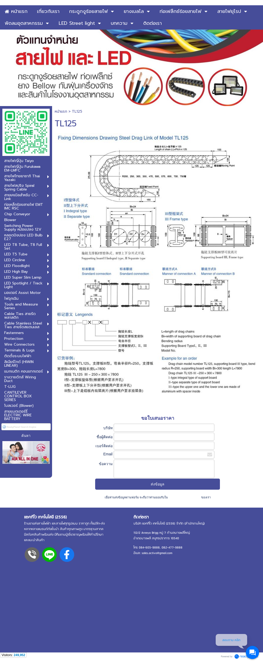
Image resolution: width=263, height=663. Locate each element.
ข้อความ (106, 464)
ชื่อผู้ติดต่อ (104, 437)
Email (108, 454)
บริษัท (108, 428)
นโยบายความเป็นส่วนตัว (184, 497)
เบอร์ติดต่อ (104, 446)
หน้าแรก (61, 111)
